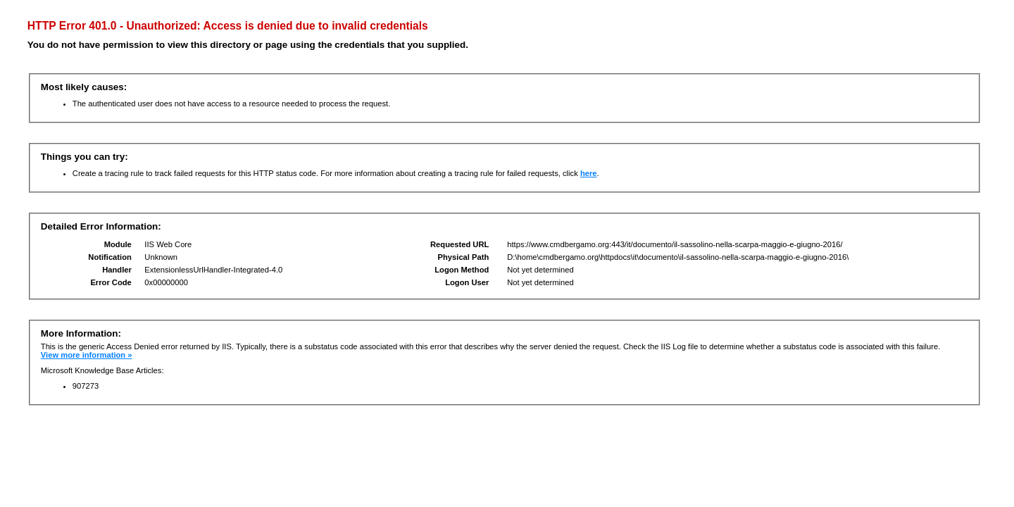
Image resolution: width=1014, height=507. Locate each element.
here (588, 173)
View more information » (86, 355)
